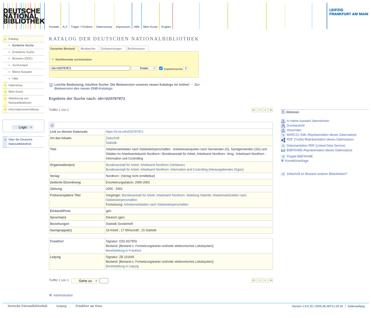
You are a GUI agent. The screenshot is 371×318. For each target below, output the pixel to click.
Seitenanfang (356, 306)
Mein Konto (150, 26)
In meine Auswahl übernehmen (308, 121)
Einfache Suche (23, 45)
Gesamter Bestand (62, 48)
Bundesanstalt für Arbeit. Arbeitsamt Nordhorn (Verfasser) (145, 165)
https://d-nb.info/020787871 (125, 132)
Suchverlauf (20, 65)
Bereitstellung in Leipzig (122, 266)
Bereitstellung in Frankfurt (123, 250)
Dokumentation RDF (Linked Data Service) (316, 145)
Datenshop (15, 85)
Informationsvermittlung (23, 109)
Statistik (111, 143)
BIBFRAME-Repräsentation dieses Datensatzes (319, 150)
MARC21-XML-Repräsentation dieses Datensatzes (322, 135)
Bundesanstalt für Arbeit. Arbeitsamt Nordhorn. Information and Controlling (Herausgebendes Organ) (174, 169)
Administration (61, 295)
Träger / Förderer (82, 26)
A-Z (65, 26)
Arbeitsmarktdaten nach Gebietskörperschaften (156, 204)
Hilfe (136, 26)
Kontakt (54, 26)
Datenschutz (104, 26)
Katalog (13, 38)
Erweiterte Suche (23, 52)
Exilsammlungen (111, 48)
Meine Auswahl (22, 71)
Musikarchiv (88, 48)
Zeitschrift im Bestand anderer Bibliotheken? (317, 174)
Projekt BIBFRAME (300, 156)
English (166, 26)
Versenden (294, 130)
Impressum (123, 26)
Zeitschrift (112, 138)
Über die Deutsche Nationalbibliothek (20, 141)
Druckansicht (296, 125)
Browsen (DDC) (22, 58)
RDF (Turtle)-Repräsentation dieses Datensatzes (320, 139)
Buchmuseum (136, 48)
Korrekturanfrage (294, 161)
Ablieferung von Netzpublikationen (20, 100)
